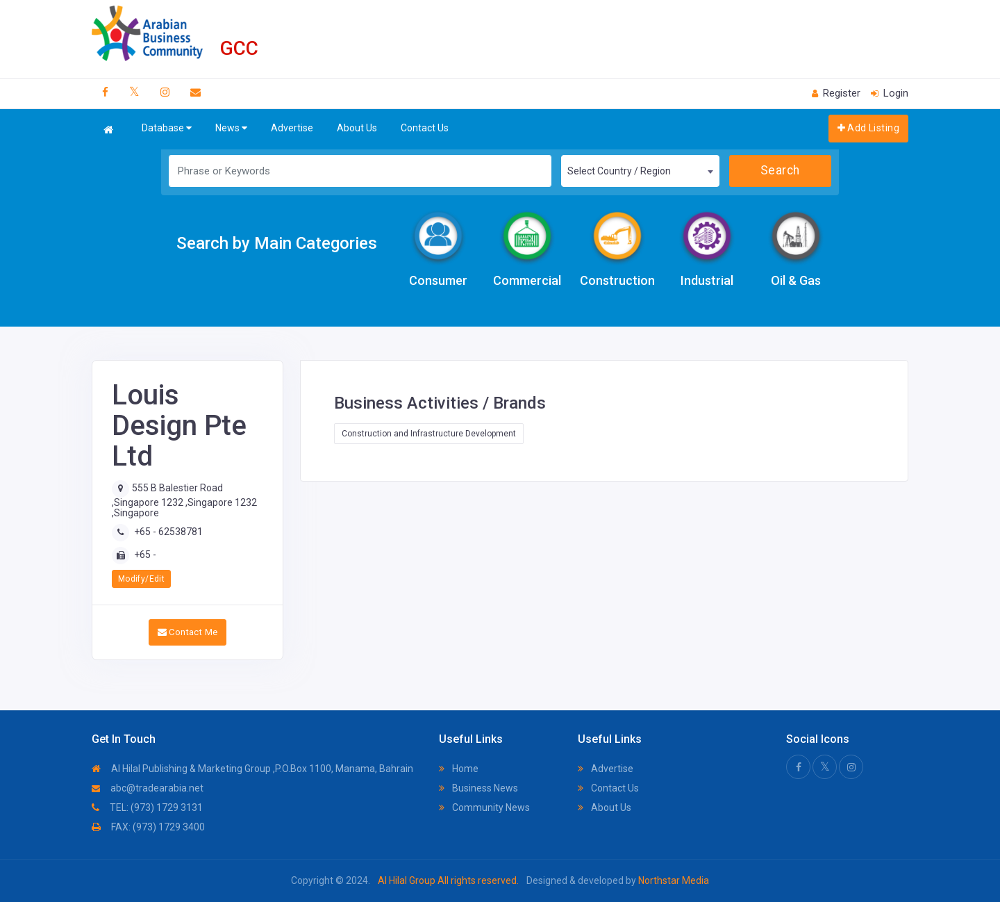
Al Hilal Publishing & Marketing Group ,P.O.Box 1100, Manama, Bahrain (252, 768)
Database (167, 128)
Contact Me (188, 632)
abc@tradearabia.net (147, 788)
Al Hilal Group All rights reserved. (448, 880)
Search (780, 170)
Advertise (292, 127)
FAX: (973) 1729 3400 (148, 827)
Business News (478, 788)
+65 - (145, 554)
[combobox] (640, 171)
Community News (484, 807)
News (231, 128)
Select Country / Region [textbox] (619, 171)
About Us (357, 127)
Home (458, 768)
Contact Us (425, 127)
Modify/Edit (141, 579)
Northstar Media (672, 880)
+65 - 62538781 (168, 531)
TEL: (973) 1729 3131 (147, 807)
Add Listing (868, 127)
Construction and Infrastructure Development (429, 433)
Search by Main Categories (276, 243)
